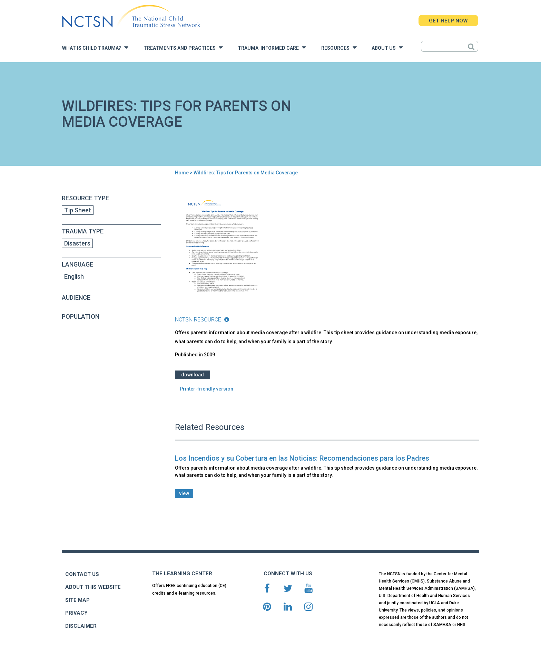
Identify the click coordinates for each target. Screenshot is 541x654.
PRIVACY (76, 613)
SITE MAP (77, 600)
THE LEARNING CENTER (182, 573)
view (184, 493)
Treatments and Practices (183, 47)
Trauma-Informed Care (272, 47)
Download (192, 374)
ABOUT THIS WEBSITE (93, 587)
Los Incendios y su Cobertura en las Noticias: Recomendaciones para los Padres (302, 458)
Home (182, 172)
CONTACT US (82, 574)
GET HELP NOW (448, 21)
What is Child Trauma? (95, 47)
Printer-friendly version (206, 389)
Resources (339, 47)
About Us (387, 47)
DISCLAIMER (81, 626)
